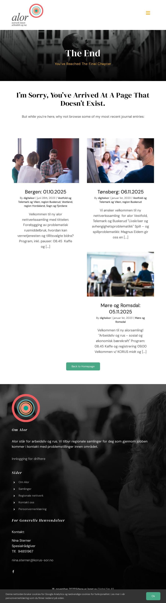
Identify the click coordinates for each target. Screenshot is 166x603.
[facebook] (13, 571)
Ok (153, 596)
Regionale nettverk (31, 495)
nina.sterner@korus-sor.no (32, 560)
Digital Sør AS (106, 589)
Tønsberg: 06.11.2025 (120, 192)
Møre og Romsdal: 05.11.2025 (120, 308)
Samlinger (25, 489)
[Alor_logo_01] (27, 5)
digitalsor (29, 198)
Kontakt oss (26, 502)
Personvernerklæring (32, 509)
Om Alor (24, 482)
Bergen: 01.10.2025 (45, 192)
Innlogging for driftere (28, 459)
